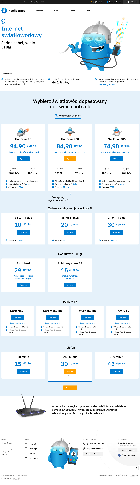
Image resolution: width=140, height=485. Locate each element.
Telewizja (55, 11)
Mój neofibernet (131, 2)
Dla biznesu (89, 11)
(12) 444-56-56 (98, 2)
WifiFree (43, 2)
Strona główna (5, 2)
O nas (14, 2)
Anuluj (70, 376)
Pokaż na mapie (126, 450)
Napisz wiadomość (115, 2)
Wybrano (70, 159)
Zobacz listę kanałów (17, 323)
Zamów (68, 388)
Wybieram (23, 159)
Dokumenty (135, 475)
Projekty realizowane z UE (106, 475)
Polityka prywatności (122, 475)
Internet (39, 11)
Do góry (137, 468)
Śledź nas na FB (128, 455)
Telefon (71, 11)
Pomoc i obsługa (23, 2)
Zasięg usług (34, 2)
